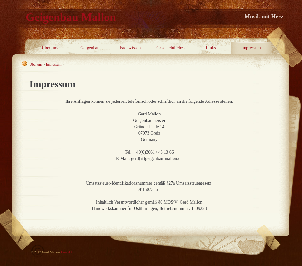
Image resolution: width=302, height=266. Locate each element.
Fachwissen (130, 48)
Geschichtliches (170, 48)
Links (211, 48)
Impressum (251, 48)
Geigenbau (90, 48)
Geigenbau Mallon (71, 17)
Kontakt (66, 252)
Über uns (50, 48)
